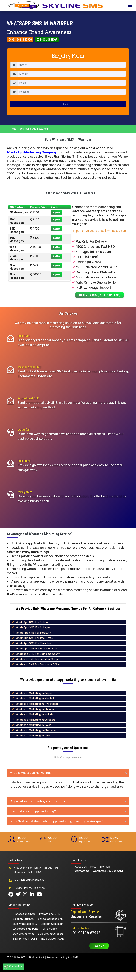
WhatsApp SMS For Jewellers (33, 643)
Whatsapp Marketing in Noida (33, 725)
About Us (81, 866)
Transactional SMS (29, 367)
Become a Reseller (86, 916)
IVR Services (49, 928)
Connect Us (13, 966)
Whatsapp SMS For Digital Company (38, 653)
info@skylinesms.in (32, 879)
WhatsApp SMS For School (32, 622)
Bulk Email (24, 461)
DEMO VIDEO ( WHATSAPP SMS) (99, 295)
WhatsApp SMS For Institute (33, 632)
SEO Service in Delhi (25, 938)
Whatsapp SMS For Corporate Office (38, 664)
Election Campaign (52, 923)
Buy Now (56, 212)
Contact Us (82, 870)
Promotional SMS (28, 398)
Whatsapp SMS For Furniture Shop (37, 659)
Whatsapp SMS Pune (25, 928)
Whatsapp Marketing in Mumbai (35, 698)
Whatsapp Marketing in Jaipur (34, 693)
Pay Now (99, 945)
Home (13, 128)
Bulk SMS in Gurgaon (50, 933)
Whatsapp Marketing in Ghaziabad (36, 730)
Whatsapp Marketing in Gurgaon (35, 719)
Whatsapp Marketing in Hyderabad (37, 703)
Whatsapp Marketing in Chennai (35, 709)
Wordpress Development (108, 870)
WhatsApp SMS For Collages (33, 627)
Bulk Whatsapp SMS (25, 923)
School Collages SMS (50, 918)
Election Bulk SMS (24, 918)
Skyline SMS (71, 957)
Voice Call (24, 429)
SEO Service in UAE (52, 938)
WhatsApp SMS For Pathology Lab (37, 648)
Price (93, 866)
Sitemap (105, 866)
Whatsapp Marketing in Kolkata (34, 714)
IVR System (25, 492)
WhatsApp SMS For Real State (34, 638)
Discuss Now (47, 39)
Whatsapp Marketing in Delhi (33, 735)
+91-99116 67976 (20, 39)
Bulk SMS (24, 336)
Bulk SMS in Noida (23, 933)
